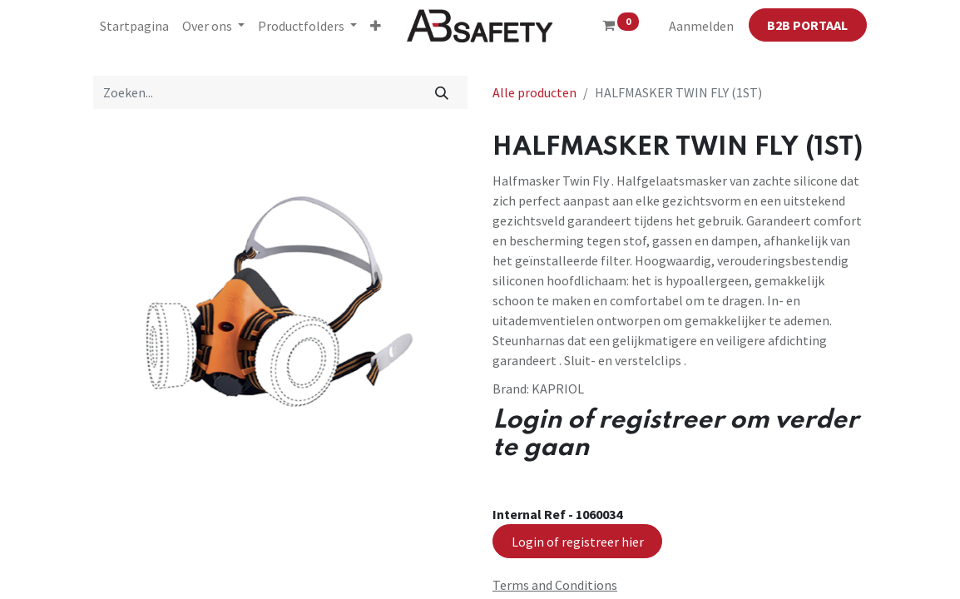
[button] (376, 25)
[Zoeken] (442, 92)
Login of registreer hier (578, 541)
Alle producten (534, 92)
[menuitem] (134, 25)
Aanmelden (701, 25)
